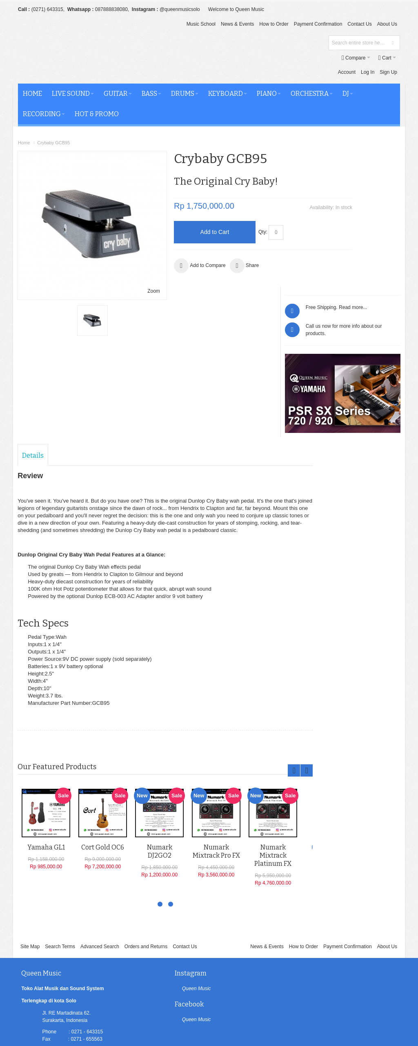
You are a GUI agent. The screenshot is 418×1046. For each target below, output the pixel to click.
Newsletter (272, 982)
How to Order (273, 24)
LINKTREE (54, 951)
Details (33, 324)
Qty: (236, 217)
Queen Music (170, 863)
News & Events (237, 24)
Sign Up (326, 57)
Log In (305, 57)
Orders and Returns (146, 821)
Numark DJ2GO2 (160, 727)
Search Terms (60, 821)
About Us (387, 24)
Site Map (30, 821)
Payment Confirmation (318, 24)
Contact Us (359, 24)
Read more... (383, 157)
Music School (201, 24)
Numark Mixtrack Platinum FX (273, 731)
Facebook (290, 848)
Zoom (127, 249)
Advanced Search (99, 821)
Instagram (165, 848)
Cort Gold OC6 (103, 723)
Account (284, 57)
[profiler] (209, 1027)
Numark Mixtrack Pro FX (216, 727)
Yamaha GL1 (46, 723)
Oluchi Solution (86, 1011)
